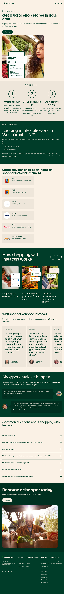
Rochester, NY (44, 582)
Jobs (27, 566)
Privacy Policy (5, 561)
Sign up (7, 32)
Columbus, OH (44, 585)
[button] (32, 101)
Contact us (21, 566)
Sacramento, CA (45, 574)
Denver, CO (44, 569)
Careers (20, 561)
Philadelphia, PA (45, 561)
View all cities (44, 587)
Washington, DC (45, 563)
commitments (49, 319)
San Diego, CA (44, 566)
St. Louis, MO (44, 579)
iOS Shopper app (55, 561)
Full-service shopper (31, 561)
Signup (4, 124)
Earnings (28, 563)
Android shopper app (56, 563)
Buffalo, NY (44, 571)
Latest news (21, 563)
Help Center (21, 569)
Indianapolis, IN (45, 577)
